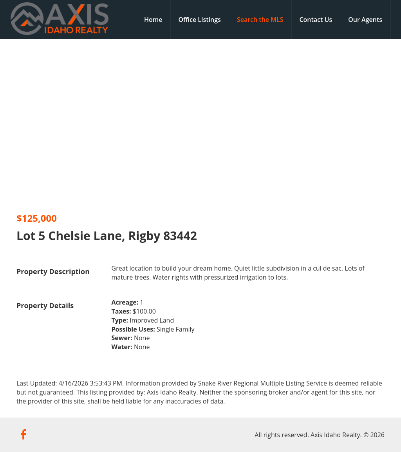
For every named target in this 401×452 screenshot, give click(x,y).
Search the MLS (260, 19)
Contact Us (315, 19)
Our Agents (365, 19)
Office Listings (199, 19)
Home (153, 19)
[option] (100, 123)
